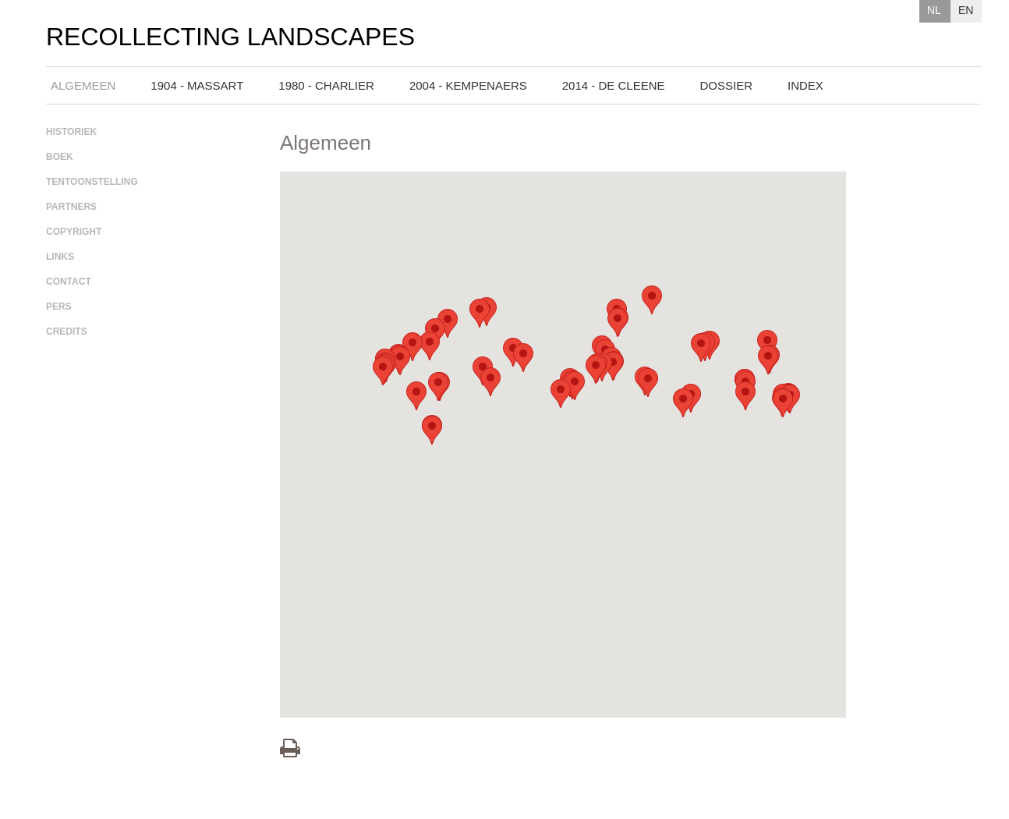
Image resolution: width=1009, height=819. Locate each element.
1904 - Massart (196, 85)
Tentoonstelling (92, 181)
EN (965, 10)
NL (934, 10)
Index (805, 85)
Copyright (73, 231)
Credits (66, 331)
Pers (59, 306)
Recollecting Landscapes (230, 37)
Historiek (71, 131)
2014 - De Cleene (613, 85)
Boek (59, 156)
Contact (68, 281)
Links (60, 256)
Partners (71, 206)
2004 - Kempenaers (468, 85)
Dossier (726, 85)
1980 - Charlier (326, 85)
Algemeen (83, 85)
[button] (575, 385)
